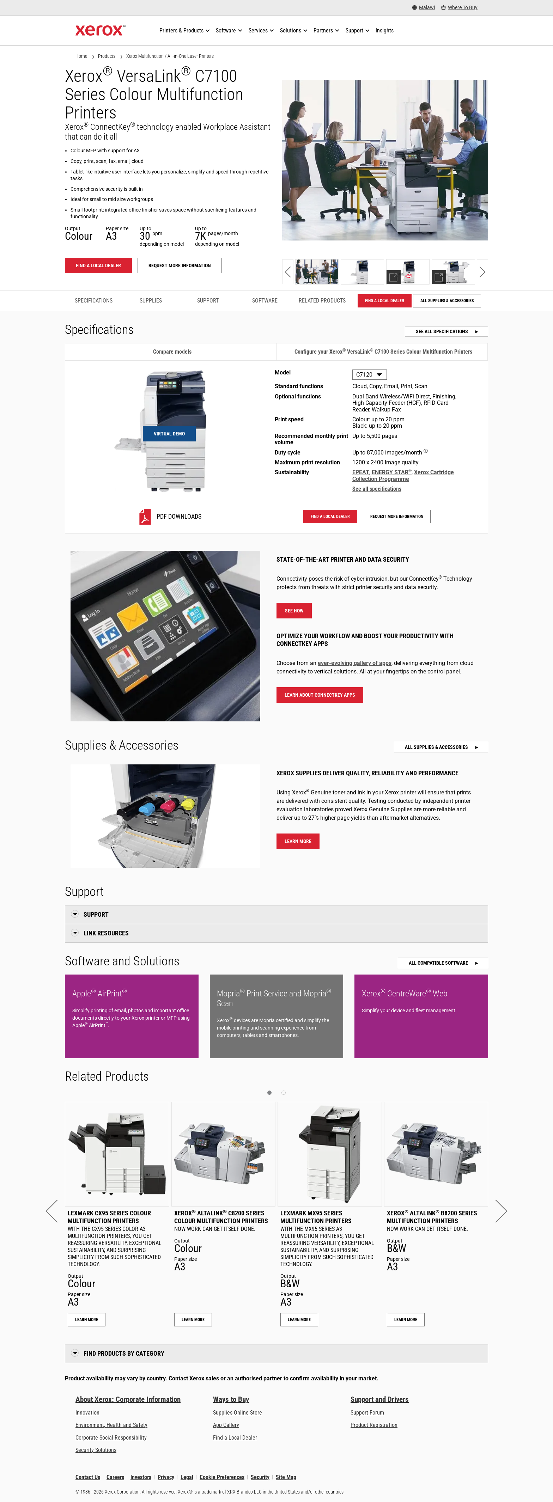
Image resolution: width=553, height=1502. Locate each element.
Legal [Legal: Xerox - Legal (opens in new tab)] (187, 1477)
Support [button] (96, 914)
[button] (287, 271)
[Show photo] (317, 271)
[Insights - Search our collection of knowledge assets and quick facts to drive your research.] (384, 30)
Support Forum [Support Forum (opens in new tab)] (367, 1412)
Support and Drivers (380, 1399)
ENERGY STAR (392, 472)
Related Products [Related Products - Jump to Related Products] (322, 300)
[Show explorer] (453, 271)
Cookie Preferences (222, 1477)
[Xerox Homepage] (100, 30)
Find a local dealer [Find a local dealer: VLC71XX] (98, 265)
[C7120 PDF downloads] (169, 516)
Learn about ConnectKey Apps (320, 695)
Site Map (286, 1477)
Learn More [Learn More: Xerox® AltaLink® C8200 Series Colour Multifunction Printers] (193, 1319)
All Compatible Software (439, 963)
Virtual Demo (169, 433)
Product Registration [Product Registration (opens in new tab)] (374, 1425)
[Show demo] (408, 271)
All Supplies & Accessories (447, 300)
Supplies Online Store (237, 1412)
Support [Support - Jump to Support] (208, 300)
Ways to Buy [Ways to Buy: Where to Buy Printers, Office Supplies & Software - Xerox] (231, 1399)
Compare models (172, 351)
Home (81, 56)
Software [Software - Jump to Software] (265, 300)
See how (294, 610)
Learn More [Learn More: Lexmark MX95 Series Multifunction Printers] (299, 1319)
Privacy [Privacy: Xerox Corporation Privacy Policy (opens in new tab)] (166, 1477)
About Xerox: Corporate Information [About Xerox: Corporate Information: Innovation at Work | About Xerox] (128, 1399)
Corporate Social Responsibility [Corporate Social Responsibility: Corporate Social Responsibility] (111, 1437)
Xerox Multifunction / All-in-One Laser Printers (170, 56)
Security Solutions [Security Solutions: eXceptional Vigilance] (95, 1450)
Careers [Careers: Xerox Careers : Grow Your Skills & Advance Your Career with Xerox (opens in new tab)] (115, 1477)
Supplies (151, 300)
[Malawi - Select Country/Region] (423, 7)
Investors (140, 1477)
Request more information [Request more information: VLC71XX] (179, 265)
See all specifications (442, 331)
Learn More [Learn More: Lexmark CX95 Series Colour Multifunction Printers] (86, 1319)
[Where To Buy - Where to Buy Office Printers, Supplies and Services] (459, 7)
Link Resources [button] (106, 933)
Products (106, 56)
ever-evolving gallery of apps (354, 663)
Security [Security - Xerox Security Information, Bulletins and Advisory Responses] (260, 1477)
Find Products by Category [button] (124, 1353)
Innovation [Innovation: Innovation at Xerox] (87, 1412)
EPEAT (360, 472)
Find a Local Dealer (235, 1437)
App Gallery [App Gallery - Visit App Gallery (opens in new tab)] (226, 1425)
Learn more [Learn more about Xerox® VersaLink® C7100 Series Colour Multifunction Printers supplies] (298, 841)
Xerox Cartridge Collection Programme (403, 475)
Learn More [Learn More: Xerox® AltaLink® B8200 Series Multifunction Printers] (405, 1319)
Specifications (94, 300)
